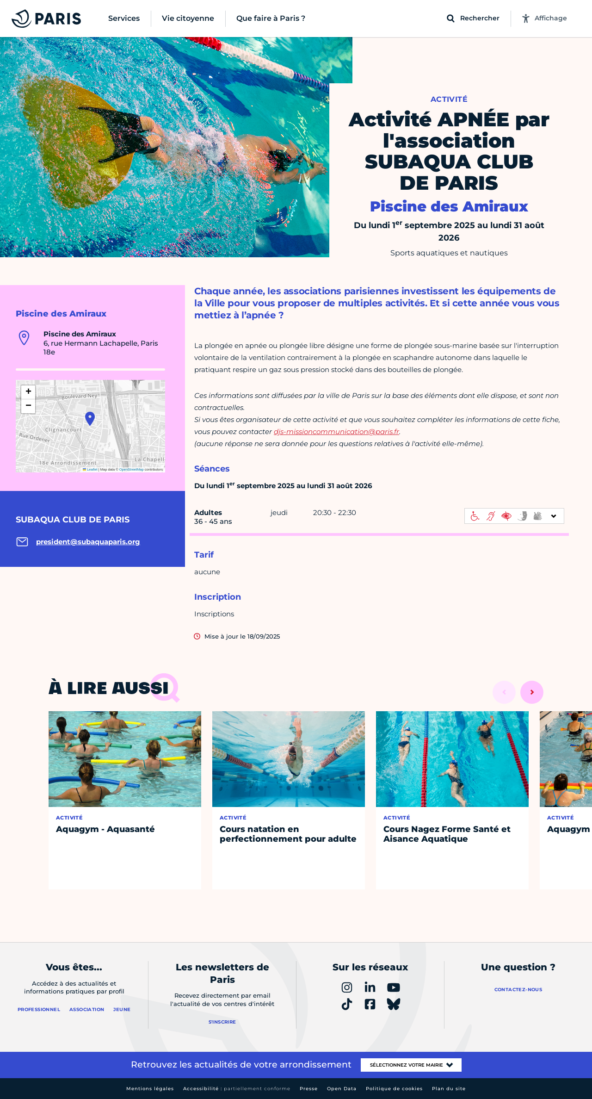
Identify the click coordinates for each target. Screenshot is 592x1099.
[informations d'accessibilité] (514, 516)
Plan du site (449, 1089)
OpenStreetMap (131, 469)
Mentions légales (150, 1089)
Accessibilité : (236, 1089)
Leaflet (90, 469)
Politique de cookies (394, 1089)
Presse (309, 1089)
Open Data (342, 1089)
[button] (90, 418)
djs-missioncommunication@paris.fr (336, 431)
